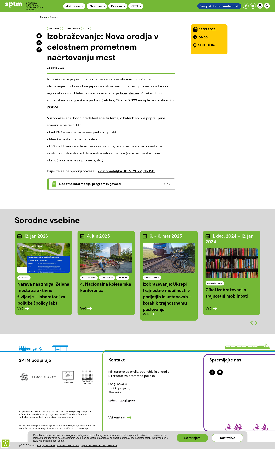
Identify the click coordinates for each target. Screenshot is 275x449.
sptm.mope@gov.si (122, 400)
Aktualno (73, 6)
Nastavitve (227, 438)
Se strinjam (192, 438)
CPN (134, 6)
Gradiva (96, 6)
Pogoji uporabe (46, 445)
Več (20, 308)
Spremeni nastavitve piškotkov (99, 445)
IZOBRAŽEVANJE (152, 278)
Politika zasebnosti (68, 445)
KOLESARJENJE (89, 278)
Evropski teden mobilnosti (219, 6)
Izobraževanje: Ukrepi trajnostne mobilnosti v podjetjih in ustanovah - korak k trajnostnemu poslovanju (167, 296)
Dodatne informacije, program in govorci (90, 184)
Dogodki (54, 17)
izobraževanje (72, 28)
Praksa (116, 6)
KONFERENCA (107, 278)
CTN (87, 28)
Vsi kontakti (117, 417)
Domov (43, 17)
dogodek (54, 28)
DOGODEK (24, 278)
